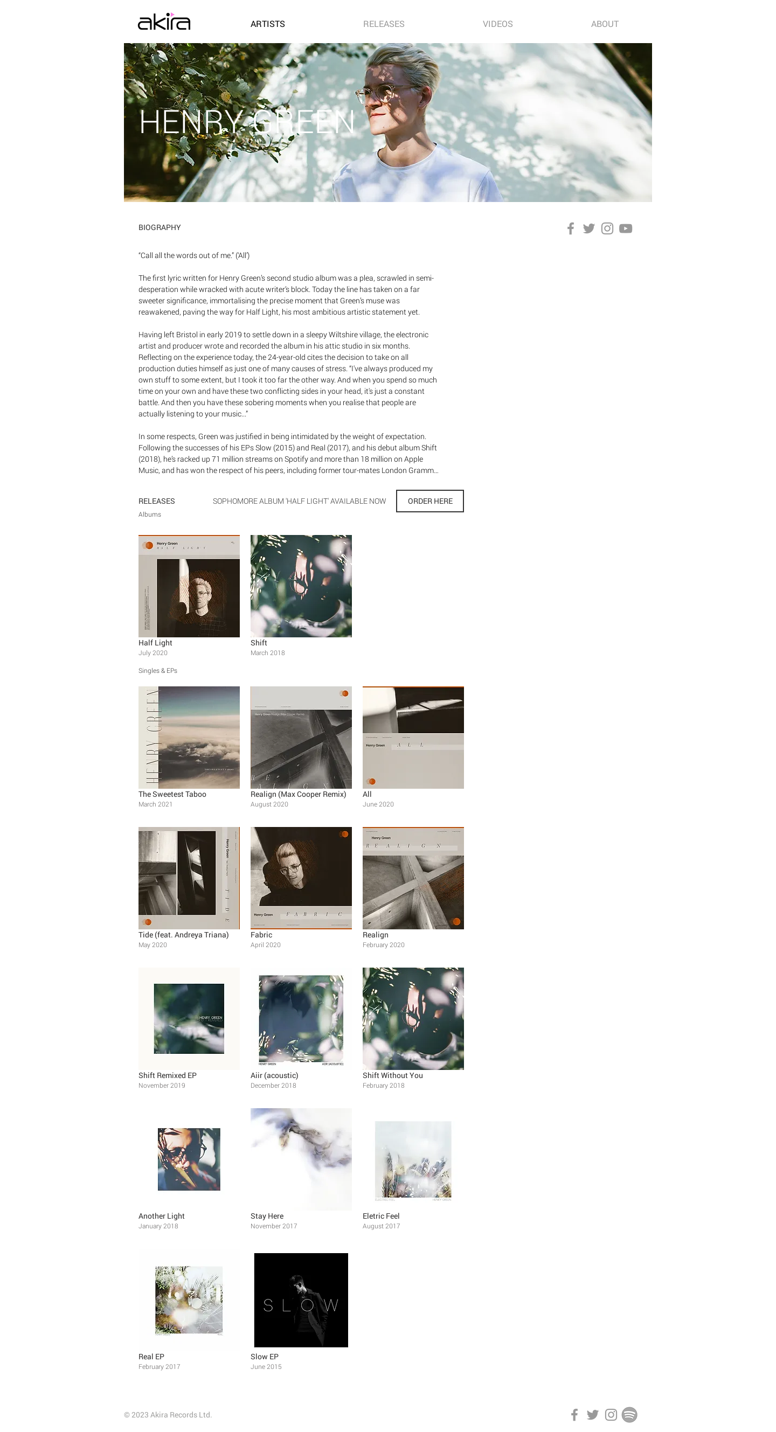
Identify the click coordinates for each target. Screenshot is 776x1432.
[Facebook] (571, 228)
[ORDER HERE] (430, 501)
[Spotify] (629, 1415)
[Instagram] (607, 228)
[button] (189, 600)
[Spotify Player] (566, 338)
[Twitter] (589, 228)
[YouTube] (626, 228)
